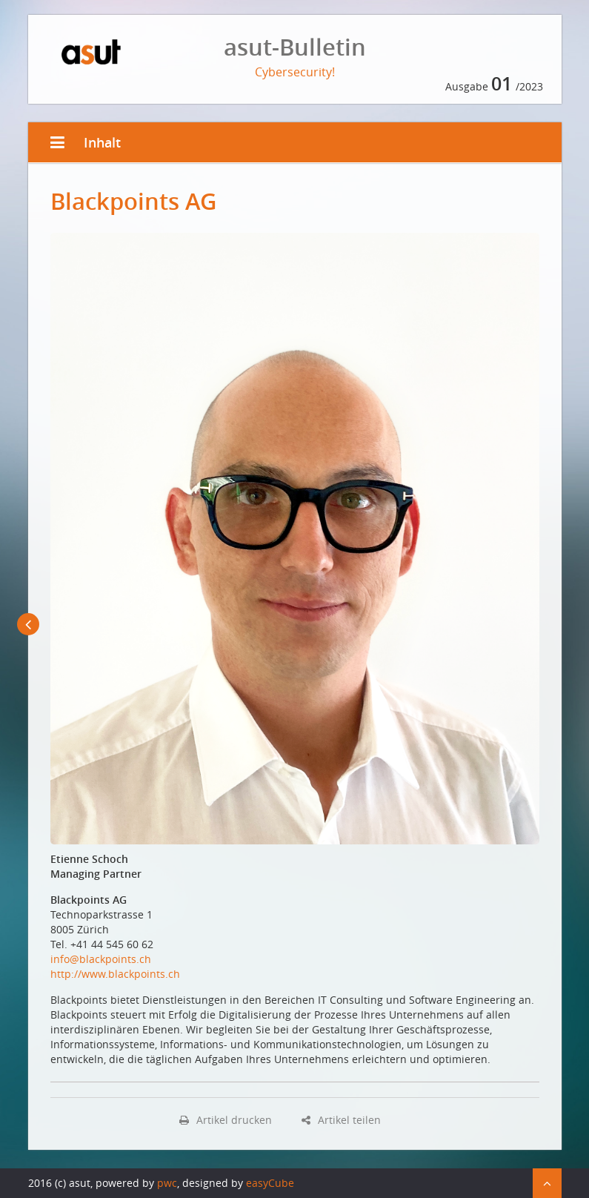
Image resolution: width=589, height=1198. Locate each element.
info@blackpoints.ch (100, 959)
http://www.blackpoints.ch (115, 974)
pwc (167, 1183)
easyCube (270, 1183)
